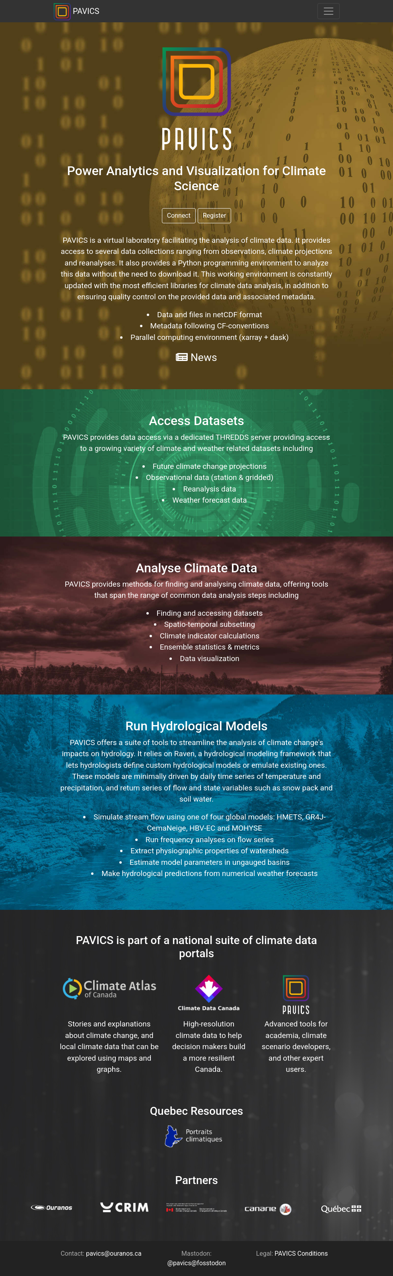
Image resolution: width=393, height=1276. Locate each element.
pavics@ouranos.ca (113, 1253)
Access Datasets (196, 420)
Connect (179, 215)
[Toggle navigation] (328, 11)
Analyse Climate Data (196, 568)
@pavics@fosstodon (196, 1263)
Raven (184, 753)
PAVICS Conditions (301, 1253)
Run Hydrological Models (196, 726)
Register (214, 215)
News (196, 357)
